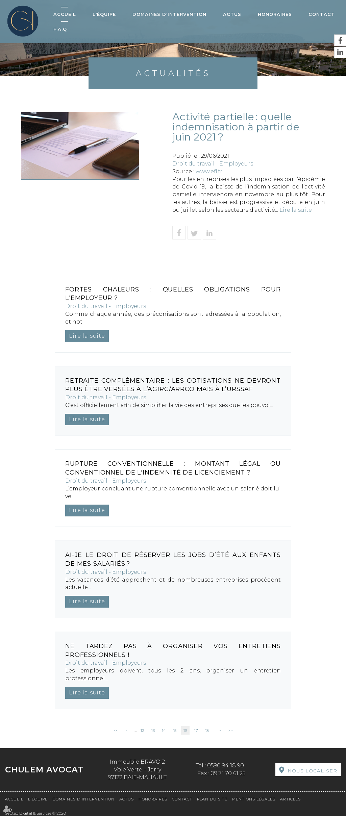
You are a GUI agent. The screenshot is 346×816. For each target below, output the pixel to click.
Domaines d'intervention (169, 14)
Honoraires (275, 14)
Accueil (64, 14)
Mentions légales (253, 799)
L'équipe (104, 14)
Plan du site (212, 799)
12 (142, 730)
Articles (290, 799)
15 (174, 730)
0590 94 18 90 (225, 765)
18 (207, 730)
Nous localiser (312, 771)
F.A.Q (60, 29)
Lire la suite (295, 210)
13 (153, 730)
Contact (321, 14)
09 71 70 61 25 (228, 773)
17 (196, 730)
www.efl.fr (209, 171)
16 (185, 730)
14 (164, 730)
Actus (232, 14)
